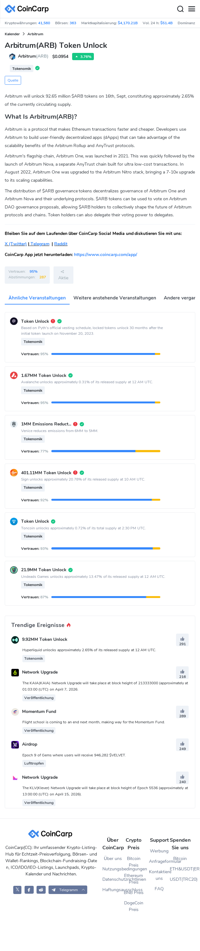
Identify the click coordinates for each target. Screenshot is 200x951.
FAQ (159, 889)
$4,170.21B (128, 23)
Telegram (39, 244)
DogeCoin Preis (133, 906)
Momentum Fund (39, 712)
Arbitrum (35, 34)
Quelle (13, 80)
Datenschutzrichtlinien (112, 879)
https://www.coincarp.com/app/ (105, 255)
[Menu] (191, 9)
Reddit (60, 244)
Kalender (12, 34)
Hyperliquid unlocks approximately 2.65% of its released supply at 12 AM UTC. (89, 649)
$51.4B (166, 23)
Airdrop (29, 745)
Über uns (113, 859)
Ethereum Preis (133, 879)
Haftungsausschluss (112, 890)
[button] (68, 890)
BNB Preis (134, 893)
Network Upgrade (40, 672)
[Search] (180, 9)
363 (73, 23)
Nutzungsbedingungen (112, 869)
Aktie (63, 275)
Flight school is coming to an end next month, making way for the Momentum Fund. (93, 722)
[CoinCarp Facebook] (29, 890)
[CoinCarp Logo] (28, 9)
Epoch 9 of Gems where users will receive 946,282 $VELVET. (74, 755)
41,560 (44, 23)
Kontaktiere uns (159, 875)
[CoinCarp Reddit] (41, 890)
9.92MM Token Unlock (44, 640)
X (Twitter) (16, 244)
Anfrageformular (159, 861)
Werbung (159, 851)
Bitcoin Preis (133, 862)
